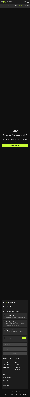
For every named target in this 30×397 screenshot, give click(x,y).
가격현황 (17, 364)
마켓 (20, 6)
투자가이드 (17, 369)
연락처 (4, 383)
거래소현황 (17, 367)
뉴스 (16, 362)
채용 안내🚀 (6, 364)
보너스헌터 (14, 6)
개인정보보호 (12, 394)
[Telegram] (11, 307)
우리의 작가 (6, 367)
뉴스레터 (7, 6)
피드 (2, 6)
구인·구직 (5, 380)
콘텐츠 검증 (6, 385)
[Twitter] (4, 307)
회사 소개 (5, 362)
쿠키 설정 (23, 394)
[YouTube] (7, 307)
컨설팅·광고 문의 (7, 378)
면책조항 (18, 394)
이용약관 (6, 394)
